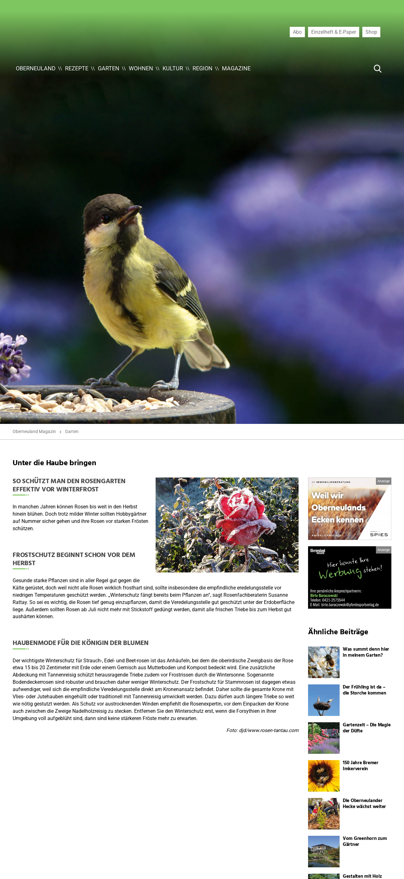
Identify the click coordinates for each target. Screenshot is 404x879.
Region (202, 68)
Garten (108, 68)
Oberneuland (36, 68)
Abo (297, 32)
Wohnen (141, 68)
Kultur (173, 68)
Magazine (236, 68)
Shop (371, 32)
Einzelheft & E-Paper (333, 32)
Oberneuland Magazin (34, 431)
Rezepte (76, 68)
